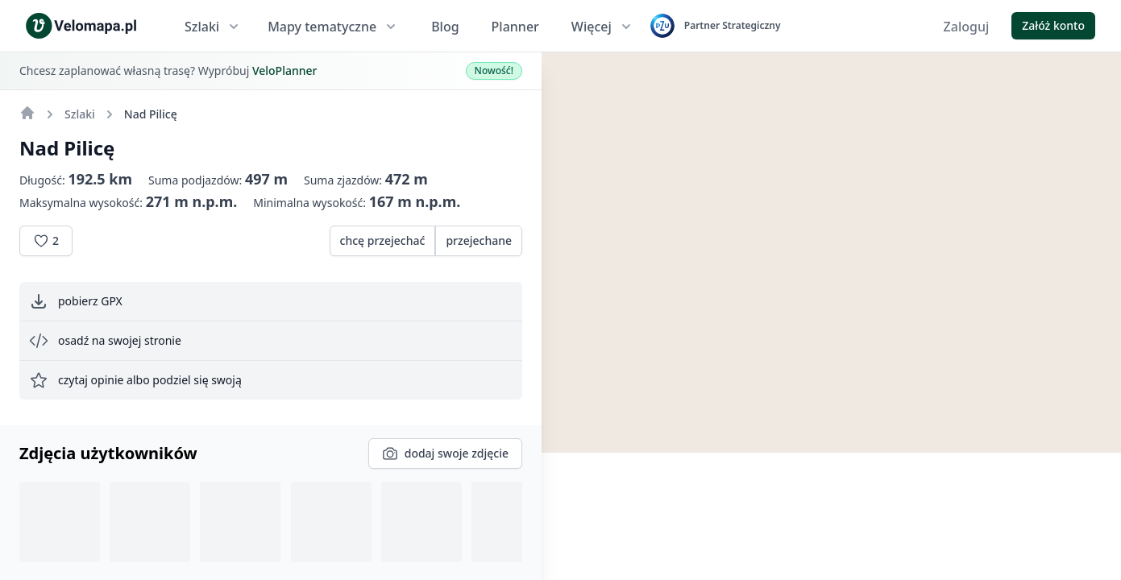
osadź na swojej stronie (105, 340)
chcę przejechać (383, 240)
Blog (445, 26)
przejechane (479, 240)
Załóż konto (1053, 25)
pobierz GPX (75, 301)
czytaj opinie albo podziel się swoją (135, 380)
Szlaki (213, 26)
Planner (515, 26)
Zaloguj (967, 26)
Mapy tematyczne (333, 26)
